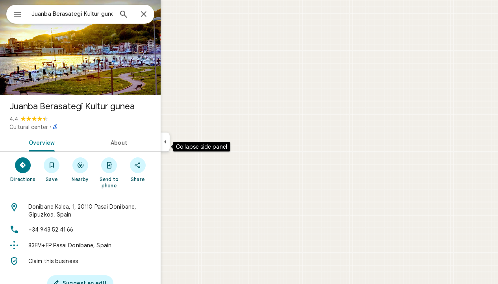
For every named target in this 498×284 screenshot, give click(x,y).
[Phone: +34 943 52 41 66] (108, 229)
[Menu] (14, 13)
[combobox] (92, 14)
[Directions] (51, 169)
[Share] (166, 169)
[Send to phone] (137, 172)
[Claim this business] (108, 261)
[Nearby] (108, 169)
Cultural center (57, 127)
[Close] (172, 14)
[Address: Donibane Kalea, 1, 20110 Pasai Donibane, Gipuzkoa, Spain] (108, 211)
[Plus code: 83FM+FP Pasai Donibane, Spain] (108, 245)
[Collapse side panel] (193, 142)
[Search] (152, 15)
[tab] (68, 142)
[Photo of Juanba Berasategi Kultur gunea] (108, 47)
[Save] (80, 169)
